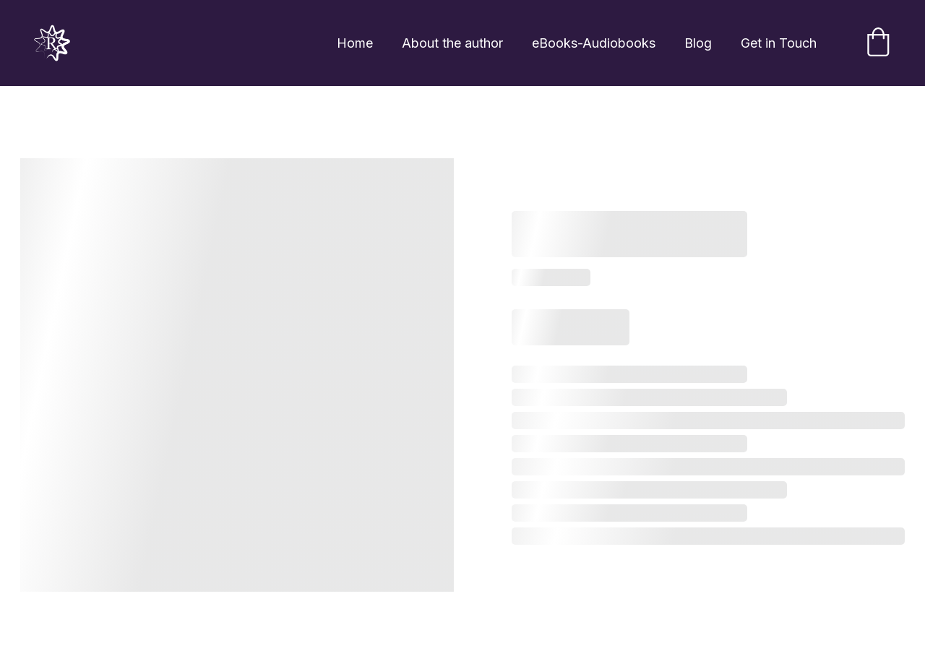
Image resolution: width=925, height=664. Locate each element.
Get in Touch (779, 43)
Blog (698, 43)
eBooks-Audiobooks (593, 43)
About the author (452, 43)
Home (355, 43)
